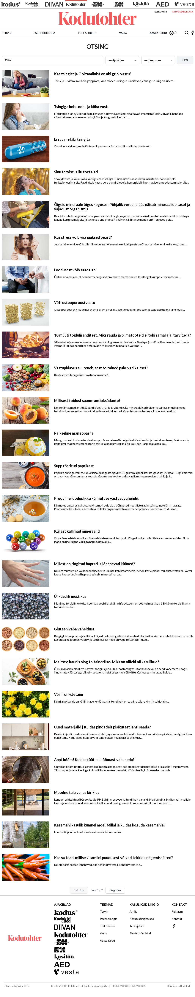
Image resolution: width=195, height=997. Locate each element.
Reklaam (177, 911)
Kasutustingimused (142, 918)
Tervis (6, 32)
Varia (123, 32)
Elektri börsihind (140, 933)
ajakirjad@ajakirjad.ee (97, 986)
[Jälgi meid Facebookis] (192, 32)
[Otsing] (186, 32)
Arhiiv (133, 911)
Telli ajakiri (160, 11)
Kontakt (177, 918)
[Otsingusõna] (52, 60)
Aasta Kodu (158, 32)
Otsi (185, 60)
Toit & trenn (87, 32)
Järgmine (115, 890)
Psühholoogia (44, 32)
